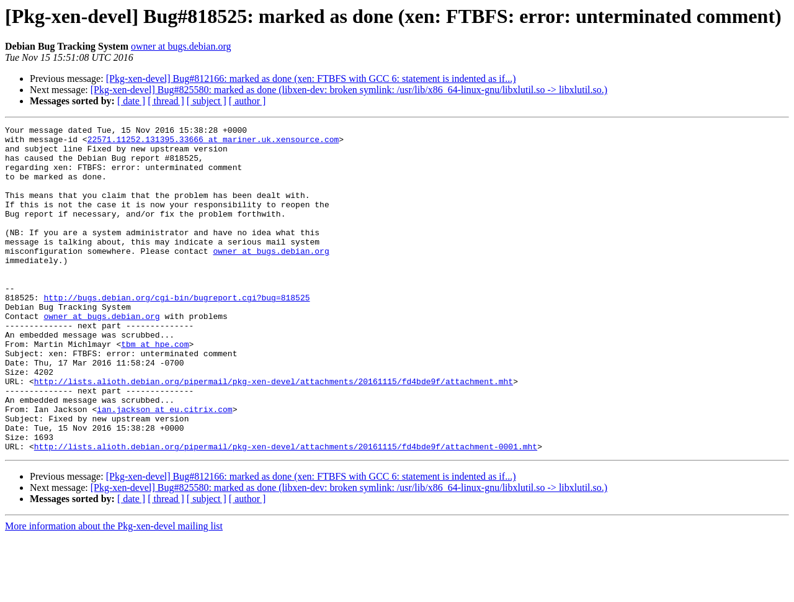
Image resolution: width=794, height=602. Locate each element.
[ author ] (247, 101)
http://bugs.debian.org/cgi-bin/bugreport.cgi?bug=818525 (176, 332)
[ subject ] (206, 101)
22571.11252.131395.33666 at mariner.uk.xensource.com (213, 142)
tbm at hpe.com (155, 388)
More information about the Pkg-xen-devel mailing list (114, 591)
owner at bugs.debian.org (181, 46)
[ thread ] (166, 101)
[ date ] (131, 101)
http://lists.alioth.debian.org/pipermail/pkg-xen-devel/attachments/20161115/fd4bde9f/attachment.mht (273, 433)
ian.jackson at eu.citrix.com (164, 466)
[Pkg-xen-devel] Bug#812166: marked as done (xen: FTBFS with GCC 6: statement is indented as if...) (311, 78)
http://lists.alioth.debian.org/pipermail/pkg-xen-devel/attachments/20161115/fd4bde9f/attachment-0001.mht (285, 511)
